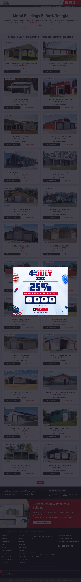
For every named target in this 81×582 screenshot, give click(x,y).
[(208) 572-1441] (40, 309)
